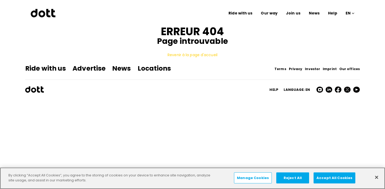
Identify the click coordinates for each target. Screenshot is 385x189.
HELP (273, 89)
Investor (312, 69)
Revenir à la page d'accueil (192, 54)
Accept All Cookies (334, 177)
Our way (269, 13)
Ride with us (240, 13)
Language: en (297, 89)
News (314, 13)
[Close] (376, 177)
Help (332, 13)
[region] (192, 178)
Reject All (293, 177)
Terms (280, 69)
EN (348, 13)
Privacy (296, 69)
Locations (154, 68)
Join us (293, 13)
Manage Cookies (253, 177)
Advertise (89, 68)
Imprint (330, 69)
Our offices (349, 69)
